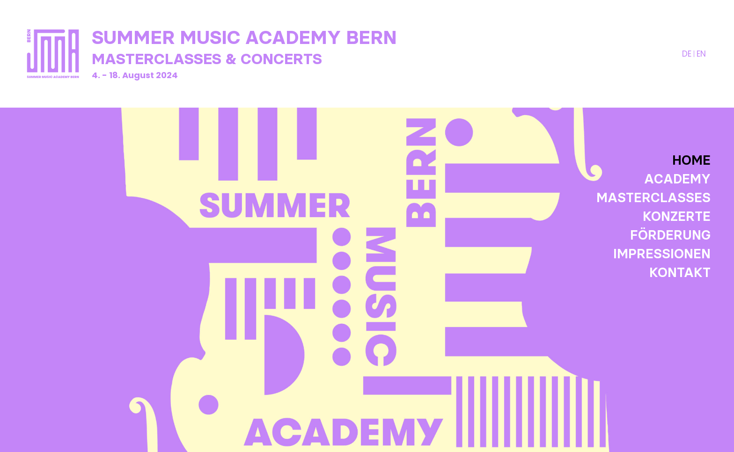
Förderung (670, 235)
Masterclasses (653, 197)
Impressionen (662, 254)
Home (691, 160)
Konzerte (677, 216)
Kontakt (680, 272)
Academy (677, 179)
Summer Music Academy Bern (244, 37)
